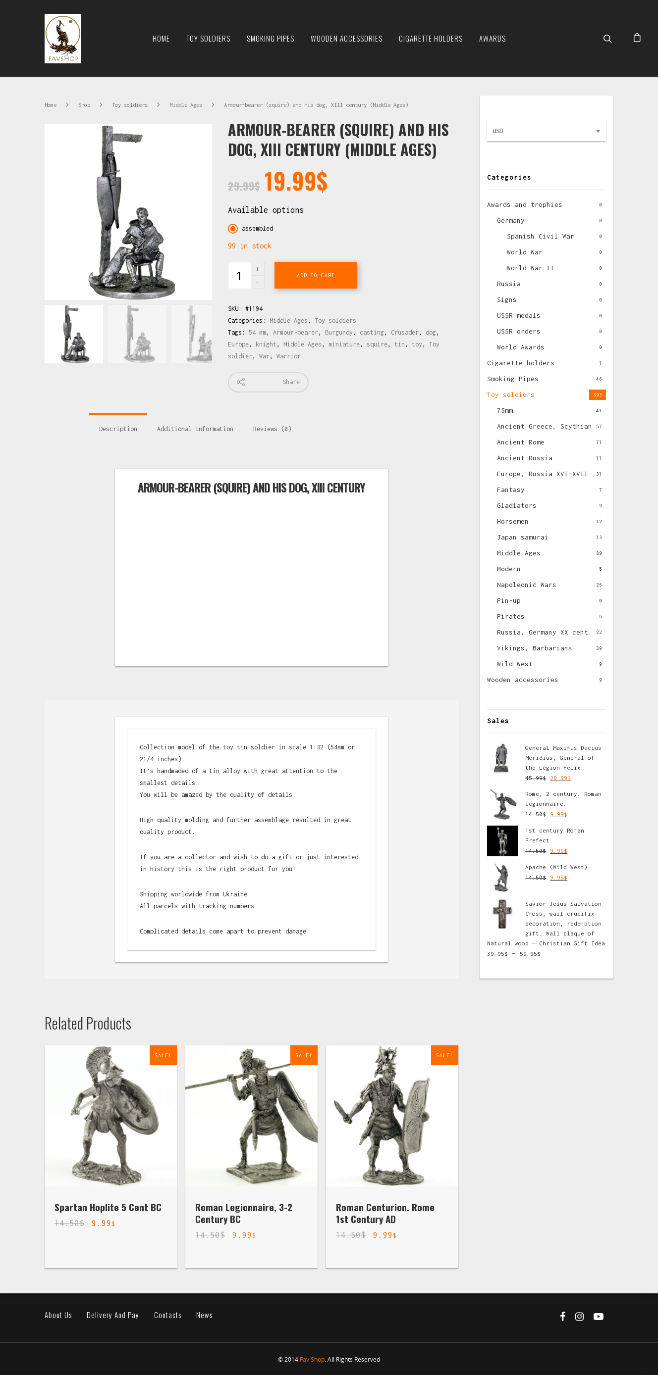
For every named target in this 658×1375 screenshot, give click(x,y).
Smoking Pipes (270, 38)
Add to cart (316, 275)
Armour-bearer (295, 332)
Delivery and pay (113, 1315)
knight (266, 344)
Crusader (405, 332)
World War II (530, 268)
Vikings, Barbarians (534, 648)
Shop (84, 104)
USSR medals (519, 315)
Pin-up (509, 600)
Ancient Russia (524, 458)
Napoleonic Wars (526, 585)
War (264, 356)
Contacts (167, 1315)
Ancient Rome (521, 442)
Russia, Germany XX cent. (544, 632)
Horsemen (513, 521)
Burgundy (339, 332)
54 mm (257, 332)
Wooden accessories (522, 680)
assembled (257, 228)
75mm (505, 410)
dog (431, 332)
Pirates (511, 616)
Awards (492, 38)
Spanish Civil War (540, 236)
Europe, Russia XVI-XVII (542, 474)
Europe (238, 344)
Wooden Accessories (347, 38)
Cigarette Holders (431, 38)
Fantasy (511, 489)
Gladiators (517, 505)
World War (525, 252)
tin (399, 344)
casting (372, 332)
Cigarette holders (520, 363)
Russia (509, 284)
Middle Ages (185, 104)
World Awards (521, 347)
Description (118, 429)
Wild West (515, 664)
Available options (266, 209)
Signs (507, 299)
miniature (344, 344)
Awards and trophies (524, 204)
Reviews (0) (272, 429)
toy (417, 344)
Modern (509, 569)
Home (161, 38)
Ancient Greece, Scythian (544, 426)
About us (58, 1315)
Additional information (195, 429)
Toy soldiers (208, 38)
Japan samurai (522, 537)
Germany (511, 220)
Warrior (288, 356)
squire (377, 344)
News (204, 1315)
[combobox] (546, 131)
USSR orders (519, 331)
